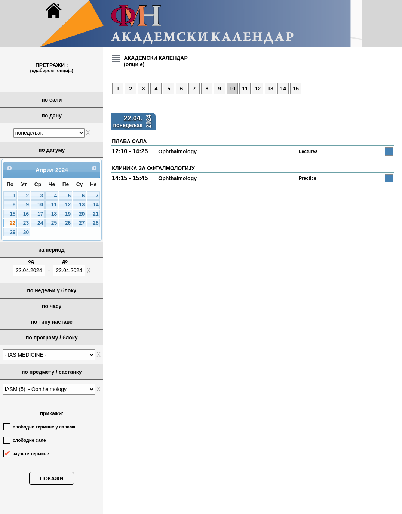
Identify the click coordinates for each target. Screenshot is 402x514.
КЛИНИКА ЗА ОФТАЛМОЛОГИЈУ (153, 168)
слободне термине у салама (44, 427)
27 (82, 223)
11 (54, 204)
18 (54, 214)
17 (40, 214)
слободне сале (29, 440)
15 (12, 214)
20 (82, 214)
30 (26, 232)
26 (68, 223)
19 (68, 214)
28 (95, 223)
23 (26, 223)
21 (95, 214)
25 (54, 223)
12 (68, 204)
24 (40, 223)
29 (12, 232)
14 (95, 204)
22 (12, 223)
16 (26, 214)
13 (82, 204)
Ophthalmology (177, 151)
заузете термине (31, 453)
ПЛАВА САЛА (129, 141)
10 (40, 204)
